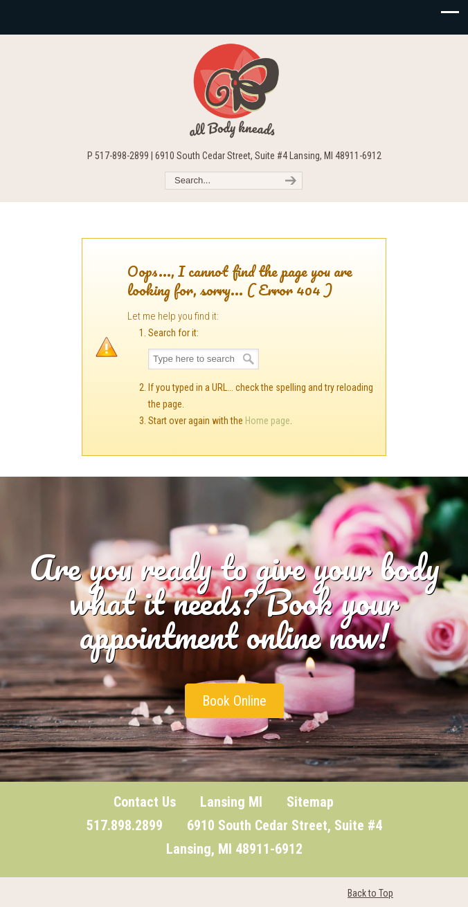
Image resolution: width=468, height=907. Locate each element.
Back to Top (370, 893)
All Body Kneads (234, 91)
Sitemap (310, 802)
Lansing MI (231, 802)
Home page (267, 420)
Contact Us (145, 802)
